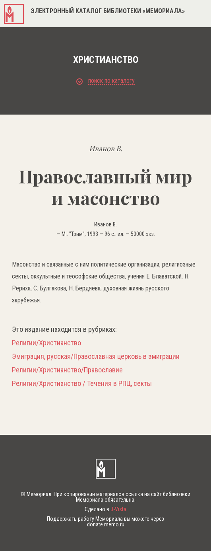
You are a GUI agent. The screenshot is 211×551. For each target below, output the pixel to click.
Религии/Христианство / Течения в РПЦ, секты (82, 383)
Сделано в (105, 509)
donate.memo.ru (105, 524)
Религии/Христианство (46, 343)
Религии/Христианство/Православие (67, 370)
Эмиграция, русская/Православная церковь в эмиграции (96, 356)
